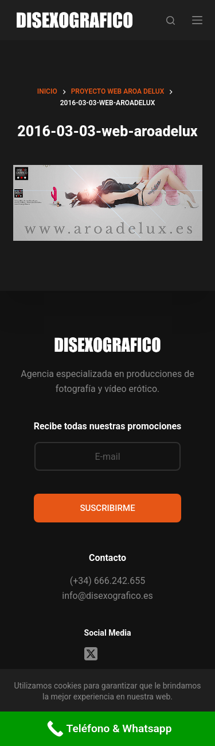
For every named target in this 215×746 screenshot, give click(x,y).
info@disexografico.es (107, 595)
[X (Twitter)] (90, 653)
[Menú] (197, 20)
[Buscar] (170, 20)
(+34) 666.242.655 (107, 580)
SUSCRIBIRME (107, 508)
